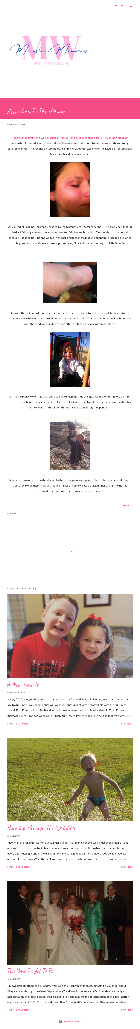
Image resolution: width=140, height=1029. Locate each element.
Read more (127, 724)
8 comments (22, 867)
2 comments (22, 1010)
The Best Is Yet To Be (30, 970)
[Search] (119, 5)
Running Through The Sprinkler (41, 827)
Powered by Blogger (70, 1021)
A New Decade (23, 684)
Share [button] (126, 505)
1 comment (22, 724)
